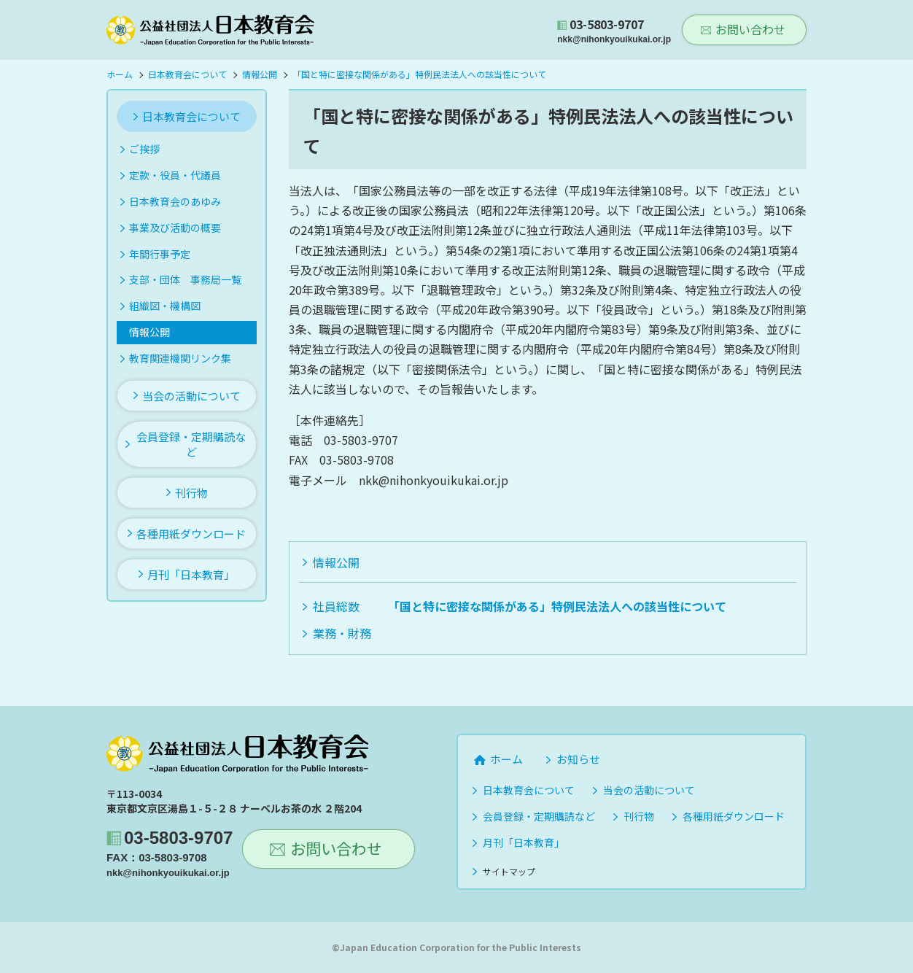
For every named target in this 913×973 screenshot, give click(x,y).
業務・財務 (342, 633)
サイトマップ (509, 871)
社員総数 (336, 606)
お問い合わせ (750, 29)
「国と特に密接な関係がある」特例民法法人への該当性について (557, 606)
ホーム (506, 759)
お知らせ (578, 759)
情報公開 (336, 562)
